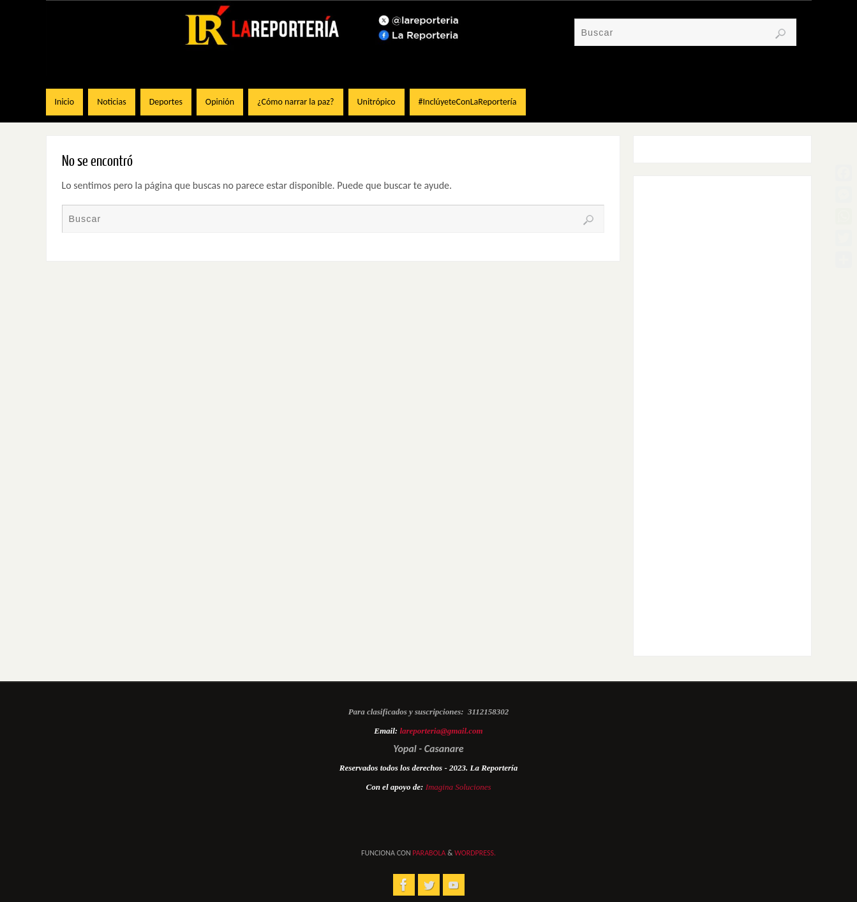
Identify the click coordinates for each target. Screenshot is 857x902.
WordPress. (475, 852)
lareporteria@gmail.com (440, 731)
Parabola (428, 852)
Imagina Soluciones (458, 787)
